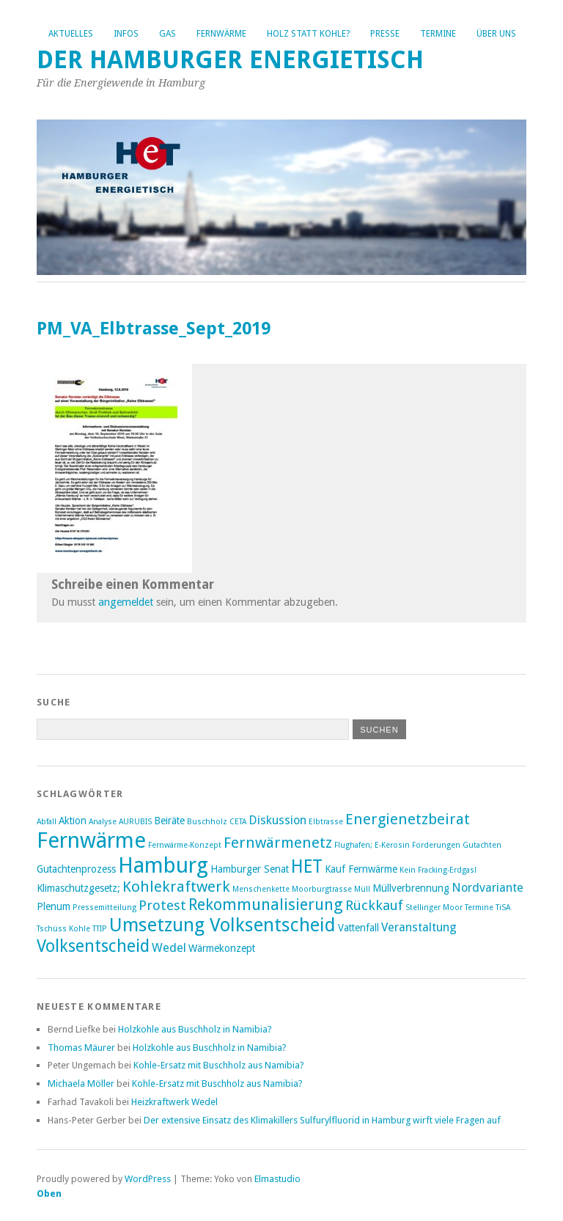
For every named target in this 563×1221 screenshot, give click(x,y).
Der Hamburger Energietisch (230, 59)
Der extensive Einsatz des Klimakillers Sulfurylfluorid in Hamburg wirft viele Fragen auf (322, 1120)
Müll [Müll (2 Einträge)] (362, 889)
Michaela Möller (81, 1083)
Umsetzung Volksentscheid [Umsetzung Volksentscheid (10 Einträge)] (222, 925)
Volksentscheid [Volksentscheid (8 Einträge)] (93, 946)
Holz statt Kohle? (308, 34)
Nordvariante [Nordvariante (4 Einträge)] (487, 888)
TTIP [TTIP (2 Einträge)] (99, 929)
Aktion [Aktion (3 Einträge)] (73, 820)
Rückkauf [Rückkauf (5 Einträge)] (374, 905)
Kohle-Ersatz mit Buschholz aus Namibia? (218, 1065)
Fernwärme (221, 34)
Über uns (496, 34)
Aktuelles (70, 34)
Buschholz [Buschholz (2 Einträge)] (207, 821)
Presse (385, 34)
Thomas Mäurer (81, 1047)
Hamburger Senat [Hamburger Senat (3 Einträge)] (249, 869)
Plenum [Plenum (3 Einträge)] (53, 906)
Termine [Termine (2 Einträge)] (479, 907)
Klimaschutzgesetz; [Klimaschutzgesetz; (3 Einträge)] (78, 888)
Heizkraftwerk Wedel (174, 1101)
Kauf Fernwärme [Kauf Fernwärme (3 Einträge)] (361, 869)
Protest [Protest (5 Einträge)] (162, 905)
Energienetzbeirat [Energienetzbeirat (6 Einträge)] (407, 819)
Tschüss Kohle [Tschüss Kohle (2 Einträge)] (63, 929)
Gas (167, 34)
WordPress (148, 1178)
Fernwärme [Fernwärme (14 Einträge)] (91, 840)
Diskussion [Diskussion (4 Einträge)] (277, 820)
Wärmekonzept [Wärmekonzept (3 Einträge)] (221, 948)
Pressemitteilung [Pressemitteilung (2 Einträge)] (104, 907)
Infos (126, 34)
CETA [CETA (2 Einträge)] (237, 821)
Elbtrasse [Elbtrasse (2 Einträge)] (326, 821)
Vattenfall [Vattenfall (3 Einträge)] (358, 928)
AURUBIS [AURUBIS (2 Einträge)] (135, 821)
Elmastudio (277, 1178)
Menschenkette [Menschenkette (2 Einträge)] (261, 889)
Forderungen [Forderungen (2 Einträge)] (436, 845)
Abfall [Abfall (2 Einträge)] (46, 821)
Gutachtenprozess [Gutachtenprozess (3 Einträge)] (76, 869)
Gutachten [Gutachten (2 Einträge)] (482, 845)
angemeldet (125, 602)
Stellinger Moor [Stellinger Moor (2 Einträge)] (434, 907)
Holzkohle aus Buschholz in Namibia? (195, 1029)
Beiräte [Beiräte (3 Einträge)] (169, 820)
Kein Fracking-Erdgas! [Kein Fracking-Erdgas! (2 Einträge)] (438, 870)
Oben (49, 1193)
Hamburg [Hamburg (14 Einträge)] (163, 865)
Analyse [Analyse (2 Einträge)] (103, 821)
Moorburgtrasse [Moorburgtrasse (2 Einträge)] (322, 889)
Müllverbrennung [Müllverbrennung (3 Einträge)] (410, 888)
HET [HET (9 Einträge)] (307, 866)
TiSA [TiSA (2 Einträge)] (503, 907)
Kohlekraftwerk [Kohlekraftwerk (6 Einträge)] (176, 886)
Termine (438, 34)
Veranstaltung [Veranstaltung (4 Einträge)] (419, 927)
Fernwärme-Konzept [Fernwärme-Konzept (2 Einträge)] (184, 845)
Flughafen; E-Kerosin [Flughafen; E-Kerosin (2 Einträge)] (372, 845)
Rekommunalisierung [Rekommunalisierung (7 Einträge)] (265, 904)
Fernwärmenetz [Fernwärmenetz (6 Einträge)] (278, 842)
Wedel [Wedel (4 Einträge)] (169, 948)
